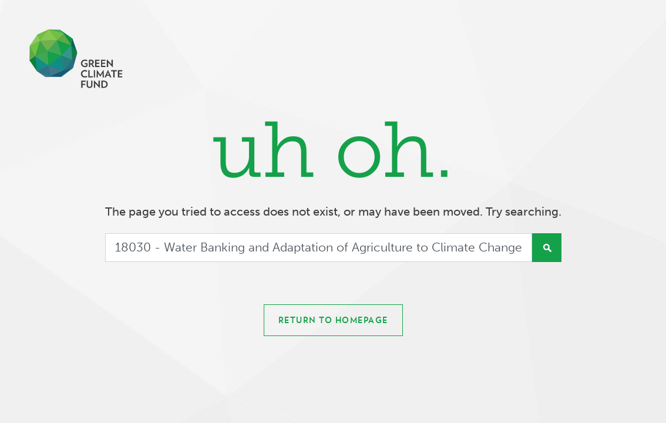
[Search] (318, 248)
